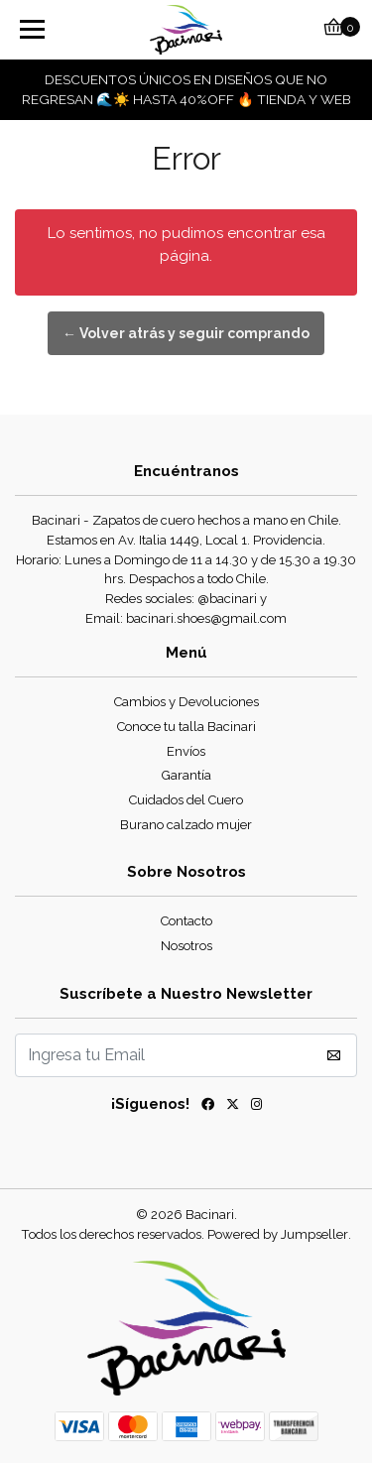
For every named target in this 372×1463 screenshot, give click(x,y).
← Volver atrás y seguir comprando (186, 333)
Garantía (186, 775)
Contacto (186, 921)
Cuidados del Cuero (186, 799)
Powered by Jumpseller (277, 1234)
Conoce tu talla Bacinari (186, 726)
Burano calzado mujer (186, 824)
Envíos (186, 751)
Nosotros (186, 945)
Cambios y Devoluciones (186, 701)
